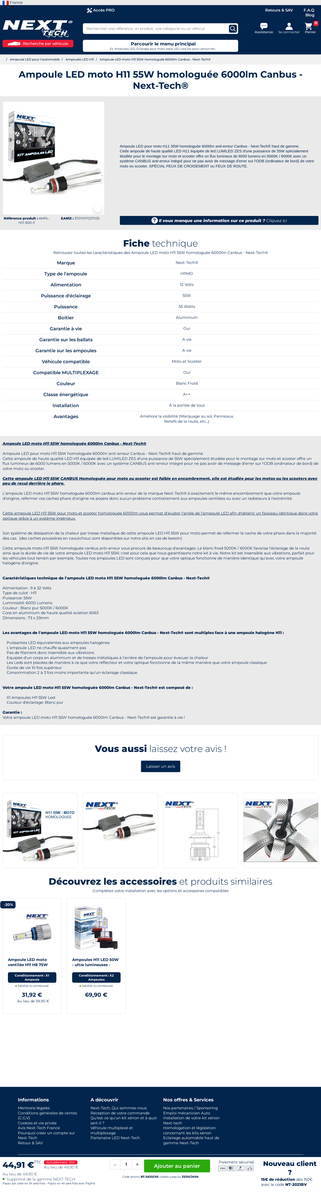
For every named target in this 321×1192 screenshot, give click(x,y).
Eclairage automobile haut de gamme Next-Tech (191, 1140)
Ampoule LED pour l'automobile (35, 59)
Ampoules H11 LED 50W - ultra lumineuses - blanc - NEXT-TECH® (95, 964)
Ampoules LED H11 (80, 59)
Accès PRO (101, 10)
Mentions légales (34, 1107)
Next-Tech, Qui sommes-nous (119, 1107)
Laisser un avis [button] (160, 766)
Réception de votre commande (120, 1113)
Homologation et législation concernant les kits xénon (189, 1130)
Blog (309, 15)
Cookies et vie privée (37, 1123)
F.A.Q (309, 10)
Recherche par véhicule (38, 43)
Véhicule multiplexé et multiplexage (112, 1130)
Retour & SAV (30, 1142)
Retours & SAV (279, 10)
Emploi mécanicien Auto (186, 1113)
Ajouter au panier (177, 1166)
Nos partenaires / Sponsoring (190, 1107)
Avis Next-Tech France (39, 1127)
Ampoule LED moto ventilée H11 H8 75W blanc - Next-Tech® (28, 964)
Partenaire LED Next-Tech (115, 1137)
